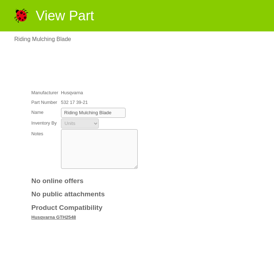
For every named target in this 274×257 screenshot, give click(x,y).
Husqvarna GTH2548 (53, 224)
